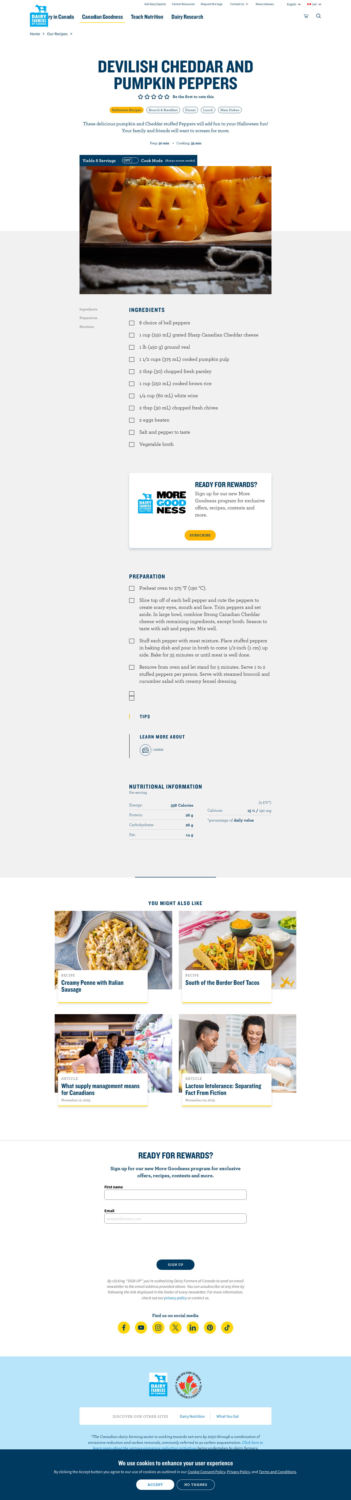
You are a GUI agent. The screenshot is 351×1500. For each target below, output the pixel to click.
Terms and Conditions (277, 1471)
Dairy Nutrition (192, 1416)
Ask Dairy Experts (155, 4)
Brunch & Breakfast (163, 110)
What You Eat (228, 1416)
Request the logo (212, 4)
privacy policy (175, 1297)
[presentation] (175, 1241)
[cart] (306, 17)
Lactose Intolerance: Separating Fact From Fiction (223, 1089)
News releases (265, 4)
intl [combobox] (314, 4)
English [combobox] (291, 4)
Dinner (190, 110)
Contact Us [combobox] (237, 4)
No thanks (195, 1485)
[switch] (158, 160)
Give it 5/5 (167, 96)
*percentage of (230, 820)
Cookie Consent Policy (206, 1471)
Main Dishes (229, 110)
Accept (155, 1485)
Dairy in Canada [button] (77, 16)
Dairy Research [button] (223, 16)
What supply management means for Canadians (100, 1089)
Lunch (208, 110)
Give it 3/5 (153, 96)
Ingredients (88, 309)
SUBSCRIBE (200, 535)
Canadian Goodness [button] (127, 16)
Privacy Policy (238, 1471)
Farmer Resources (183, 4)
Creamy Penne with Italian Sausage (92, 986)
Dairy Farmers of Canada (39, 15)
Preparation (88, 318)
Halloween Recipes (126, 110)
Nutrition (87, 327)
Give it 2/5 (147, 96)
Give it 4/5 (160, 96)
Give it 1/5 (140, 96)
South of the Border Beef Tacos (222, 982)
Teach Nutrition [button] (177, 16)
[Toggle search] (319, 17)
